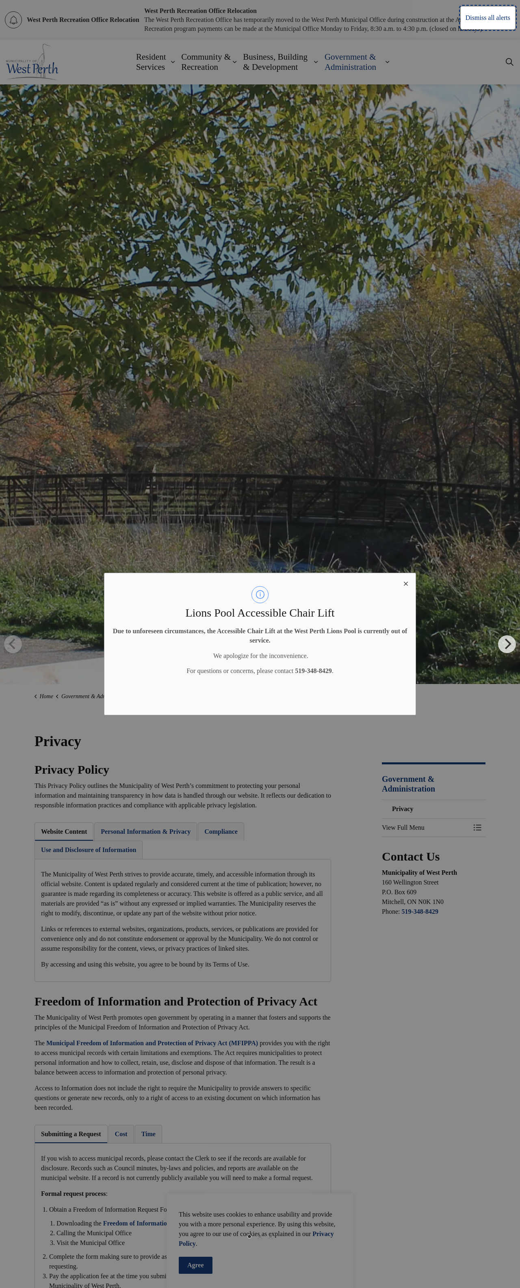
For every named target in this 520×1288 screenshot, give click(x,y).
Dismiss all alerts (488, 17)
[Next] (507, 644)
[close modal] (406, 583)
